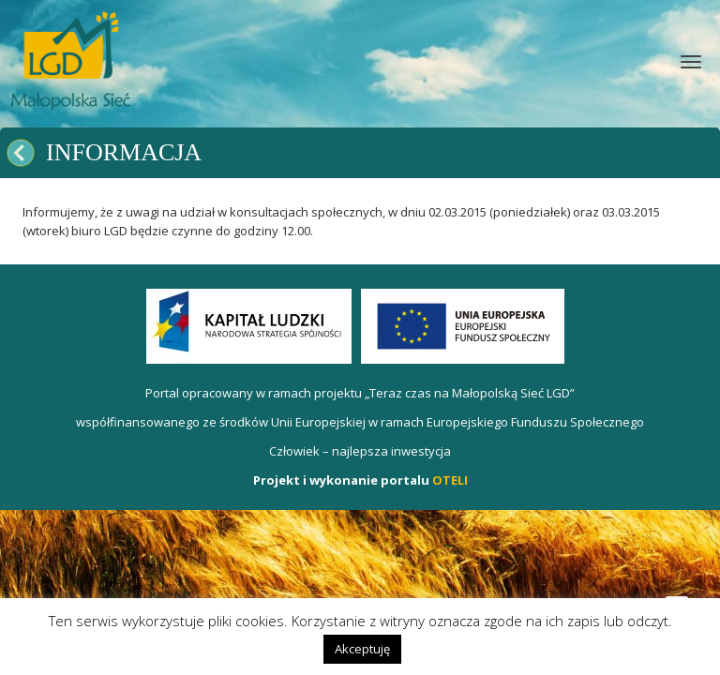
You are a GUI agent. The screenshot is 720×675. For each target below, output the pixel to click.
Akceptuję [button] (362, 648)
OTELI (450, 480)
